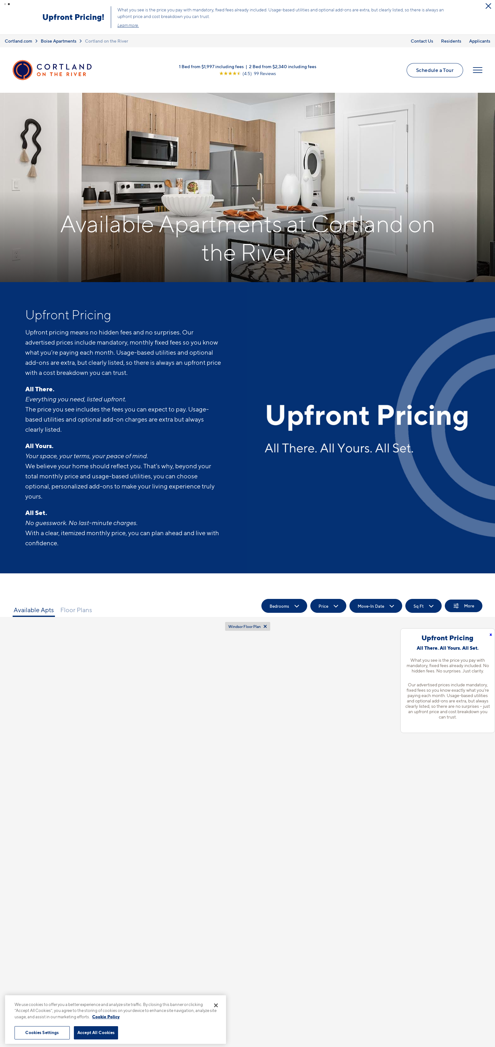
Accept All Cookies (96, 1032)
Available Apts (34, 610)
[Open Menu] (477, 70)
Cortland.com (18, 40)
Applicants (479, 40)
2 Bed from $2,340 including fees (282, 66)
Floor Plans (76, 610)
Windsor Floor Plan (244, 626)
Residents (451, 40)
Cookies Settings (42, 1032)
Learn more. (131, 25)
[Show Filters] (463, 606)
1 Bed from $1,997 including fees (211, 66)
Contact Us (422, 40)
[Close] (216, 1005)
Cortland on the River (106, 40)
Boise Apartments (58, 40)
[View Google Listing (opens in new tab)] (247, 73)
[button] (5, 4)
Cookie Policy (106, 1016)
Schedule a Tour (435, 70)
